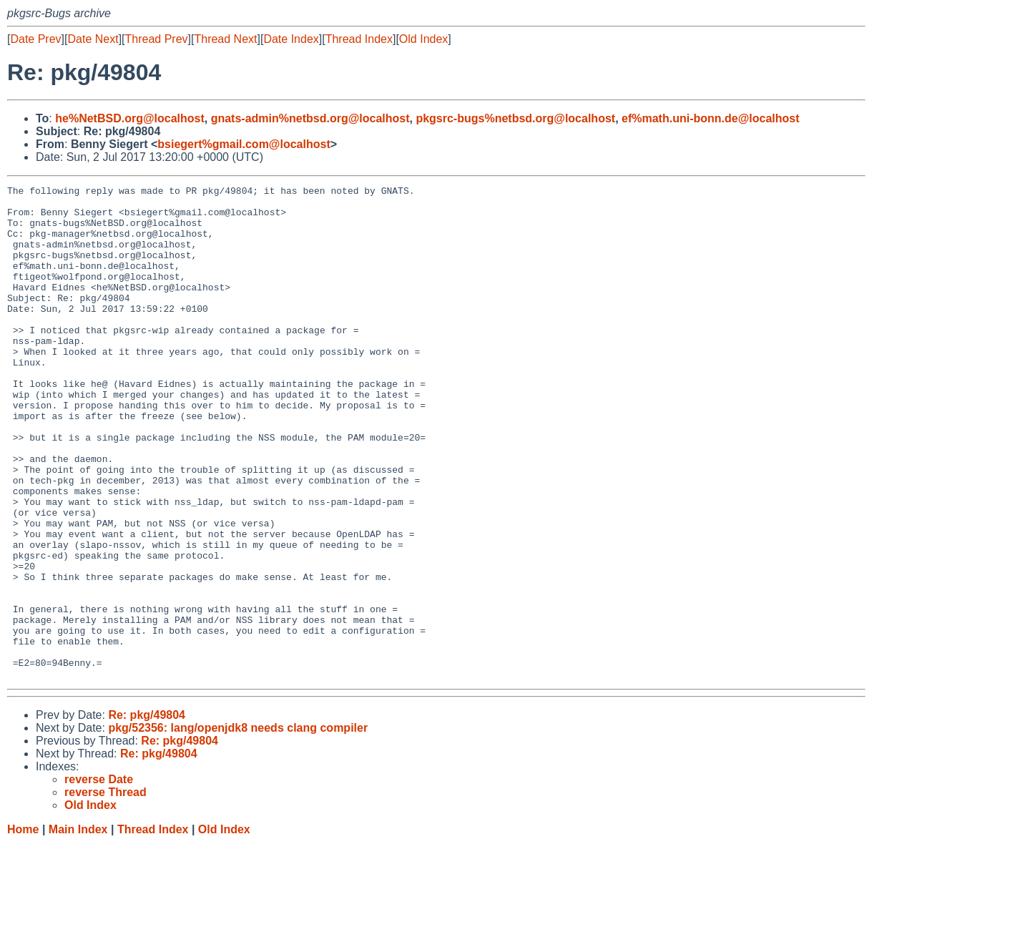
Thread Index (359, 39)
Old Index (423, 39)
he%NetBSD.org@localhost (130, 118)
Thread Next (225, 39)
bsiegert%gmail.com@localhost (243, 144)
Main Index (78, 928)
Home (23, 928)
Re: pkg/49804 (146, 814)
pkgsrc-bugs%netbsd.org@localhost (515, 118)
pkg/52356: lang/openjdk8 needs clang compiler (238, 826)
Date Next (92, 39)
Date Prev (35, 39)
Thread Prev (156, 39)
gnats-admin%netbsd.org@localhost (310, 118)
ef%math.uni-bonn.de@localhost (711, 118)
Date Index (290, 39)
